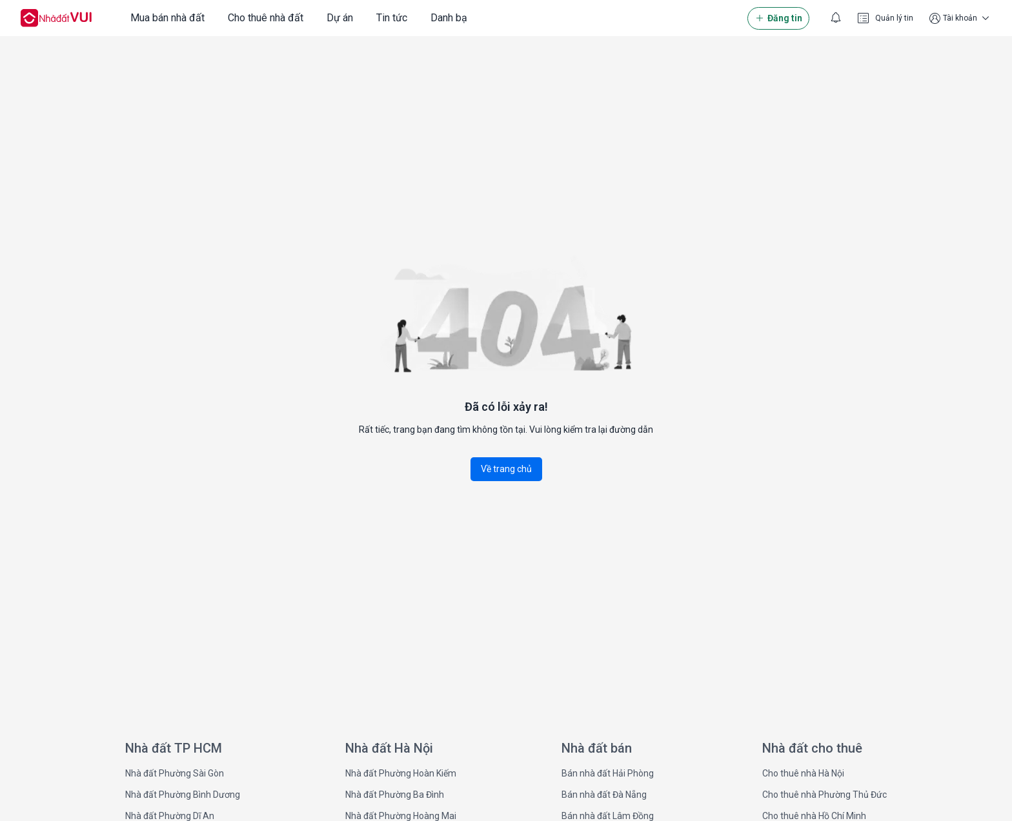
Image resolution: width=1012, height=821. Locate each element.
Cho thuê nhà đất (265, 18)
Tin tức (391, 18)
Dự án (340, 18)
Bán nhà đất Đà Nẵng (604, 794)
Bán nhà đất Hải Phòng (608, 773)
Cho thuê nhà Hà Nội (803, 773)
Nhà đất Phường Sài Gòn (174, 773)
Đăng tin (778, 18)
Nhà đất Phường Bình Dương (182, 794)
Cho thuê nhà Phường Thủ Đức (824, 794)
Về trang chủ (506, 469)
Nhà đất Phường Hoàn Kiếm (400, 773)
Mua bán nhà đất (167, 18)
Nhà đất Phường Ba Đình (394, 794)
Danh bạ (448, 18)
